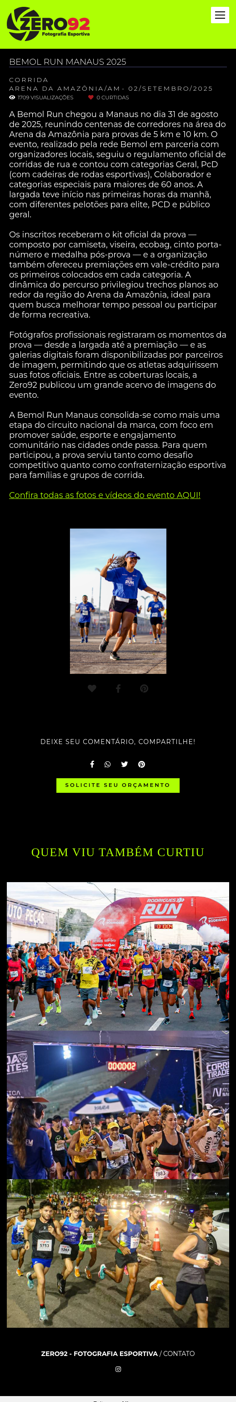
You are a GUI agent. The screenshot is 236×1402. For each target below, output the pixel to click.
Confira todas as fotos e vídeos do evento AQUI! (105, 495)
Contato (179, 1354)
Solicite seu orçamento (118, 785)
